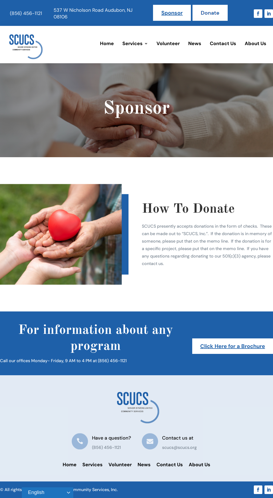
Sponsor (172, 12)
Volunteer (168, 43)
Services (132, 43)
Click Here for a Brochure (232, 346)
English (33, 492)
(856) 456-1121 (26, 13)
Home (107, 43)
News (194, 43)
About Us (255, 43)
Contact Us (223, 43)
